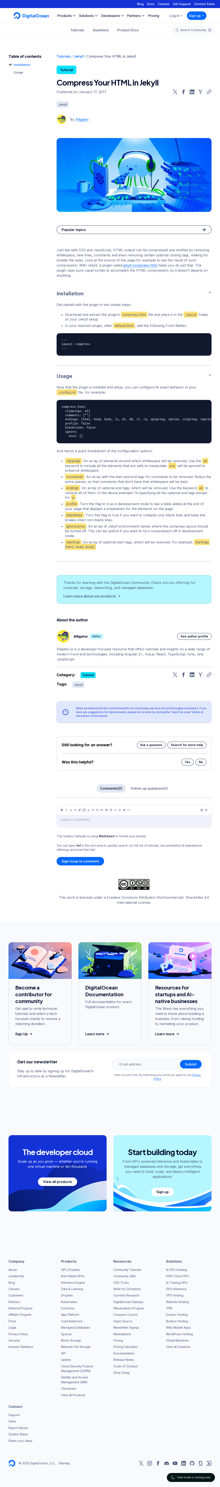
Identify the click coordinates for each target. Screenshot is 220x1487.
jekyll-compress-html (140, 265)
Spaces (66, 1334)
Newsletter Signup (126, 1327)
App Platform (70, 1314)
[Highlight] (88, 810)
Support (14, 1415)
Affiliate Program (19, 1314)
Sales (12, 1421)
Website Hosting (177, 1302)
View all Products (73, 1395)
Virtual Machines (177, 1340)
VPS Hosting (174, 1295)
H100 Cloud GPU (177, 1276)
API (63, 1353)
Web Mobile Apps (178, 1327)
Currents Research (126, 1295)
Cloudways (69, 1388)
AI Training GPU (177, 1282)
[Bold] (62, 810)
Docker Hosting (177, 1314)
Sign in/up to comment (80, 861)
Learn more (97, 1034)
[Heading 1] (93, 810)
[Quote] (115, 810)
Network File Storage (76, 1347)
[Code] (128, 810)
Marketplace (122, 1334)
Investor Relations (20, 1347)
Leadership (16, 1276)
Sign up (197, 16)
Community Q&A (124, 1276)
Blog (140, 4)
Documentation (123, 1353)
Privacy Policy (18, 1334)
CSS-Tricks (121, 1282)
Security (14, 1340)
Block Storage (71, 1340)
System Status (18, 1434)
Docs (151, 4)
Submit (190, 1064)
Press (12, 1321)
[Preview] (201, 810)
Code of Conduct (125, 1366)
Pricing (118, 1340)
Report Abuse (18, 1428)
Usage (18, 72)
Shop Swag (121, 1372)
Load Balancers (72, 1321)
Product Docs (128, 30)
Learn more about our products (92, 596)
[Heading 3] (102, 810)
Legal (12, 1327)
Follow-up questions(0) (149, 788)
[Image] (84, 810)
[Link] (79, 810)
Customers (15, 1295)
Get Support (182, 4)
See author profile (194, 636)
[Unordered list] (106, 810)
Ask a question (151, 745)
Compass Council (125, 1314)
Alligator (82, 119)
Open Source (122, 1321)
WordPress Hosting (179, 1334)
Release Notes (123, 1359)
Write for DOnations (127, 1289)
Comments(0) (111, 788)
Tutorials (77, 30)
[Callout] (119, 810)
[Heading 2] (97, 810)
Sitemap (64, 1463)
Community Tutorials (127, 1269)
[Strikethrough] (75, 810)
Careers (164, 4)
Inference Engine (73, 1282)
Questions (101, 30)
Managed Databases (75, 1327)
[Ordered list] (111, 810)
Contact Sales (204, 4)
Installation (22, 64)
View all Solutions (178, 1347)
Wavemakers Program (128, 1308)
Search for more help (187, 745)
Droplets (67, 1295)
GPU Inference (176, 1289)
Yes (187, 762)
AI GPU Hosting (176, 1269)
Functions (67, 1308)
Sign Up (24, 1034)
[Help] (206, 810)
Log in (176, 16)
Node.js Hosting (177, 1321)
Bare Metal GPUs (73, 1276)
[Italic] (66, 810)
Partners (14, 1302)
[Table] (124, 810)
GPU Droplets (70, 1269)
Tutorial (66, 70)
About (12, 1269)
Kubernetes (69, 1302)
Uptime (66, 1359)
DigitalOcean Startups (128, 1302)
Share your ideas (20, 1441)
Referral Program (20, 1308)
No (201, 762)
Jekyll (78, 56)
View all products (57, 1182)
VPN (169, 1308)
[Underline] (70, 810)
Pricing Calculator (125, 1347)
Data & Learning (72, 1289)
